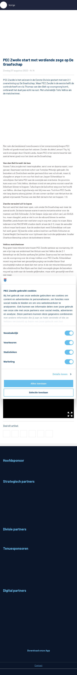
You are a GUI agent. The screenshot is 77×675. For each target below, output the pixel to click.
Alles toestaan (38, 383)
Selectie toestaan (38, 392)
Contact (38, 665)
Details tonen (60, 374)
